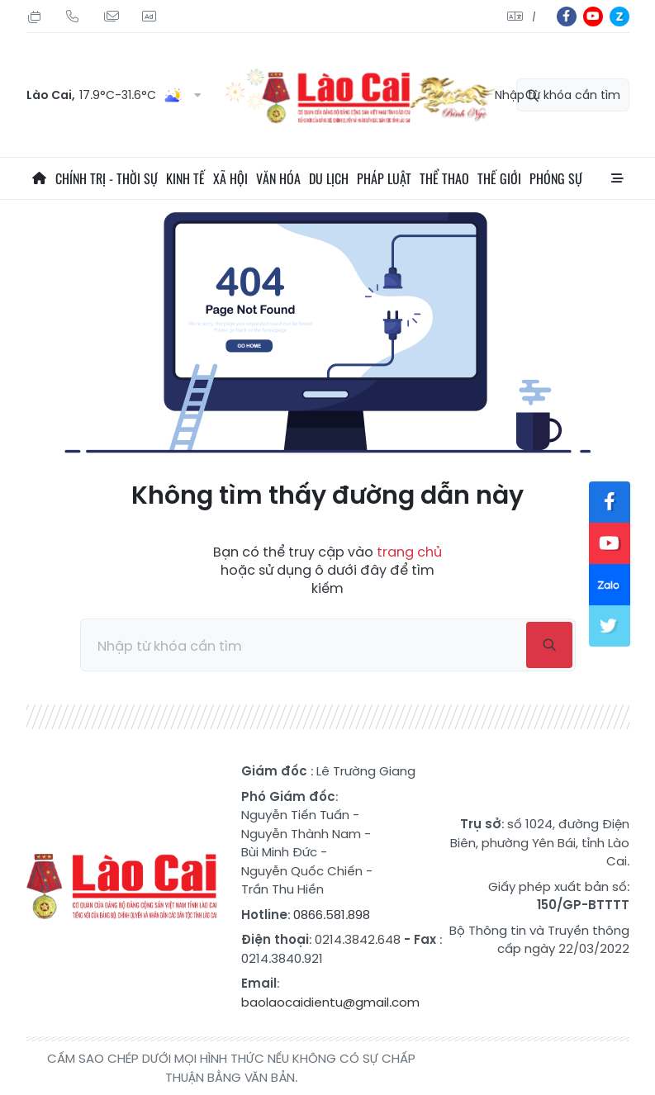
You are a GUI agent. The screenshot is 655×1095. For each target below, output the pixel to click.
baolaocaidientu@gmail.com (330, 1002)
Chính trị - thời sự (106, 178)
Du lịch (329, 178)
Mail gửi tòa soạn (110, 16)
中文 (534, 17)
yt (593, 16)
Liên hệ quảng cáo (148, 16)
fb (567, 16)
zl (619, 16)
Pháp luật (384, 178)
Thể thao (444, 178)
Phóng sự (555, 178)
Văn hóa (278, 178)
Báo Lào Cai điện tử (121, 887)
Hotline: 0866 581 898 (72, 16)
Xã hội (230, 178)
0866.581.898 (331, 914)
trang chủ (409, 552)
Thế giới (499, 178)
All (617, 178)
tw (609, 626)
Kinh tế (185, 178)
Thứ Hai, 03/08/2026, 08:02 (34, 16)
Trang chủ (38, 178)
